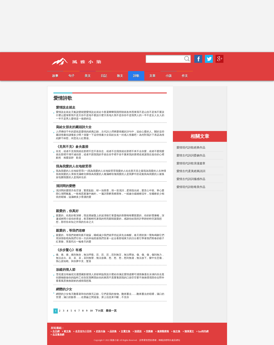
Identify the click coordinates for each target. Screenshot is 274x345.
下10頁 (99, 310)
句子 (71, 76)
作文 (185, 76)
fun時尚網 (203, 331)
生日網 (56, 331)
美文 (88, 76)
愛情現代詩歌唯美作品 (190, 186)
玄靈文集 (125, 331)
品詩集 (113, 331)
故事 (55, 76)
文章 (152, 76)
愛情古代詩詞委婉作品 (190, 155)
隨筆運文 (189, 331)
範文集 (67, 331)
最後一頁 (111, 310)
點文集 (176, 331)
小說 (169, 76)
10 (91, 310)
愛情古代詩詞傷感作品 (190, 179)
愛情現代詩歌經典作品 (190, 147)
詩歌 (136, 76)
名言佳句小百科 (83, 331)
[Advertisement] (137, 26)
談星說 (138, 331)
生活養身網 (58, 334)
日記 (104, 76)
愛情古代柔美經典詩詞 (190, 171)
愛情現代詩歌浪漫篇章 (190, 163)
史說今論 (100, 331)
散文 (120, 76)
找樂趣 (149, 331)
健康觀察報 (163, 331)
